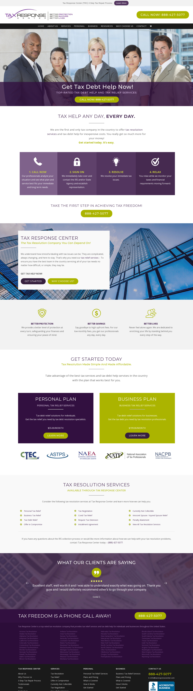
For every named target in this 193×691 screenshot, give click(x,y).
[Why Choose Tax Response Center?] (63, 281)
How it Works (89, 684)
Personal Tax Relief (32, 511)
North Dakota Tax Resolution (112, 647)
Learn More (121, 3)
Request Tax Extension (88, 520)
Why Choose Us (25, 677)
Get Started (88, 687)
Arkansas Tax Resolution (28, 638)
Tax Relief (55, 677)
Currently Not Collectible (143, 511)
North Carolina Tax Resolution (112, 645)
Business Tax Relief (32, 515)
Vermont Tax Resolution (151, 645)
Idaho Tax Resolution (27, 656)
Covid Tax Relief (85, 515)
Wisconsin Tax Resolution (151, 654)
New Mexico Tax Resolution (111, 641)
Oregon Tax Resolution (109, 654)
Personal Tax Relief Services (95, 673)
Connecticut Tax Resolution (29, 645)
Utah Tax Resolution (149, 643)
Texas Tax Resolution (150, 641)
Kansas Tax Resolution (68, 636)
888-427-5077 (160, 674)
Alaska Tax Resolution (27, 634)
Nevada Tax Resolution (109, 634)
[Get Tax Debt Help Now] (33, 281)
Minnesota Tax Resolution (70, 652)
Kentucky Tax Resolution (69, 638)
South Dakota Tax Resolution (153, 636)
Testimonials (23, 684)
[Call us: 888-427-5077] (150, 616)
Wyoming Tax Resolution (151, 656)
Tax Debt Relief (30, 520)
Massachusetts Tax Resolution (71, 647)
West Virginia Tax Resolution (152, 652)
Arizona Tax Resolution (28, 631)
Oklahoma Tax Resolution (110, 652)
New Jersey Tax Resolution (111, 638)
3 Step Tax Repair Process (29, 680)
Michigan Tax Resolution (69, 650)
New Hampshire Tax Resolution (113, 636)
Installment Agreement (88, 524)
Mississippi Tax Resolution (70, 654)
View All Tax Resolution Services (146, 524)
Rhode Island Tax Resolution (152, 631)
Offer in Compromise (33, 524)
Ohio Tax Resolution (108, 650)
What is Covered (90, 680)
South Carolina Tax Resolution (153, 634)
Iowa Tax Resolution (67, 634)
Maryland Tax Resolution (69, 645)
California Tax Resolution (28, 641)
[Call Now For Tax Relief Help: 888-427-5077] (96, 213)
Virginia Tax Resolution (150, 647)
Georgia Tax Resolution (28, 652)
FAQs (20, 687)
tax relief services (90, 257)
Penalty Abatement (141, 520)
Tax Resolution (57, 673)
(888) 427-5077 (115, 542)
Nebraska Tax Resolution (110, 631)
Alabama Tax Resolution (28, 636)
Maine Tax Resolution (68, 643)
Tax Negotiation (85, 511)
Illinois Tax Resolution (27, 659)
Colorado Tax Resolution (28, 643)
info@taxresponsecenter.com (162, 678)
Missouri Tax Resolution (69, 656)
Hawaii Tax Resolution (27, 654)
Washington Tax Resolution (152, 650)
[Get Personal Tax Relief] (55, 436)
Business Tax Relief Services (128, 673)
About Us (22, 673)
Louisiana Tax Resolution (69, 641)
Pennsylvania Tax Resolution (111, 656)
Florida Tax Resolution (27, 650)
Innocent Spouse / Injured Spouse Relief (150, 515)
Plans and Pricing (90, 677)
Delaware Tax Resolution (28, 647)
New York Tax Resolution (110, 643)
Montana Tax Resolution (69, 659)
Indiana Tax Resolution (68, 631)
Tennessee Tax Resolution (152, 638)
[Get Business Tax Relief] (137, 436)
